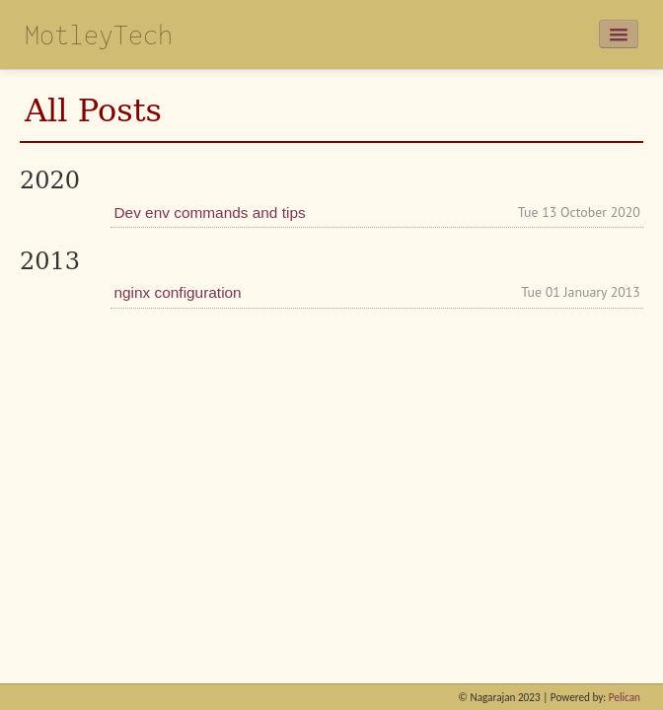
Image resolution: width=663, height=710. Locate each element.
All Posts (93, 110)
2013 (50, 261)
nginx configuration (177, 292)
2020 (50, 180)
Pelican (624, 697)
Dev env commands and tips (209, 212)
